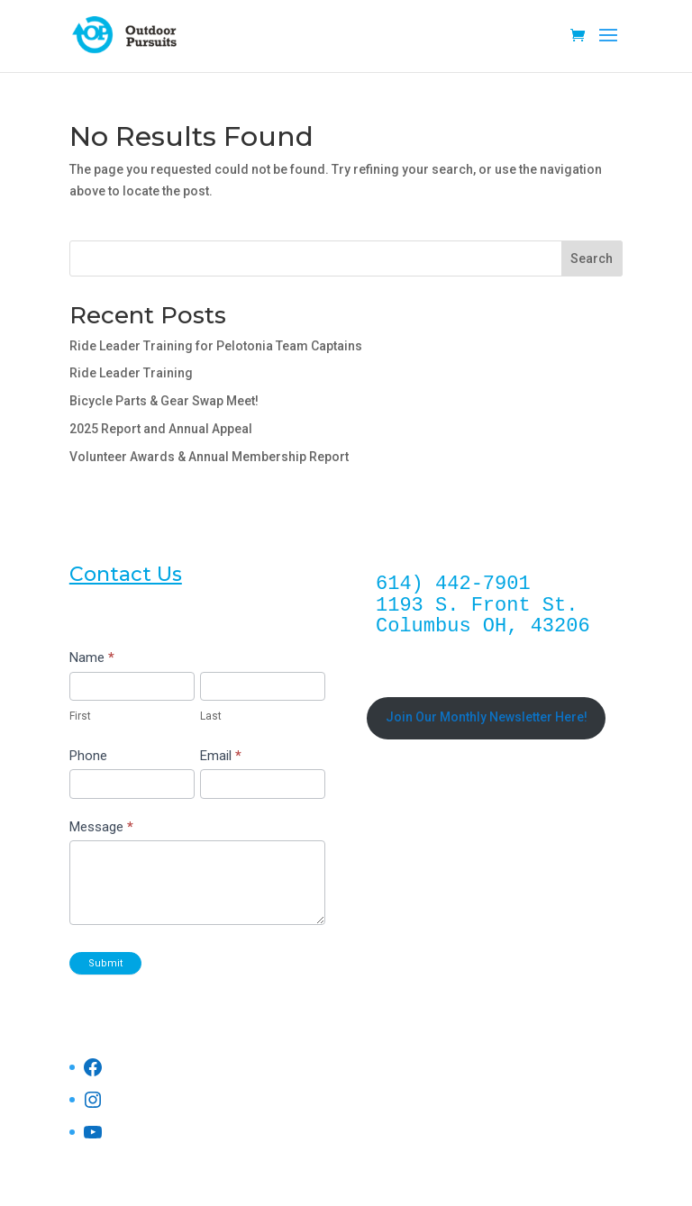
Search (591, 258)
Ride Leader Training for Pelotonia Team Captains (215, 346)
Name (91, 657)
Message (101, 827)
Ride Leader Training (131, 373)
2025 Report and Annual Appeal (160, 429)
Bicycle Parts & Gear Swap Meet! (164, 401)
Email (220, 756)
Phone (88, 756)
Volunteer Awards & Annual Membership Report (209, 456)
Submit (105, 963)
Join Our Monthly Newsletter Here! (486, 717)
